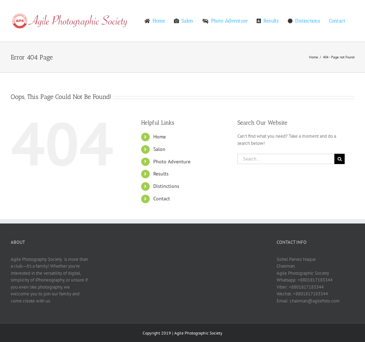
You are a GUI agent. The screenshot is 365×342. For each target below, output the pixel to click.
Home (159, 136)
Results (161, 173)
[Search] (339, 159)
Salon (159, 149)
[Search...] (285, 159)
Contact (161, 198)
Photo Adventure (171, 161)
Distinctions (166, 186)
